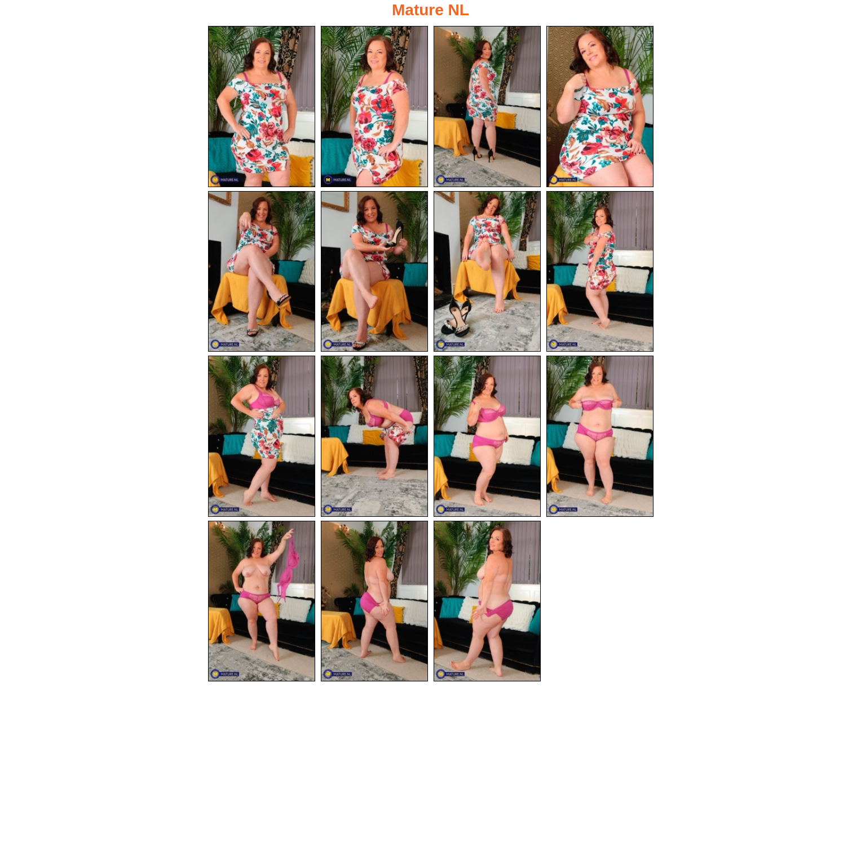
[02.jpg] (374, 106)
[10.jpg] (374, 436)
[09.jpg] (261, 436)
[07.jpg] (487, 271)
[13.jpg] (261, 601)
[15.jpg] (487, 601)
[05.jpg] (261, 271)
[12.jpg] (600, 436)
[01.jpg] (261, 106)
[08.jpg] (600, 271)
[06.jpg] (374, 271)
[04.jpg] (600, 106)
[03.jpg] (487, 106)
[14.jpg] (374, 601)
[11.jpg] (487, 436)
